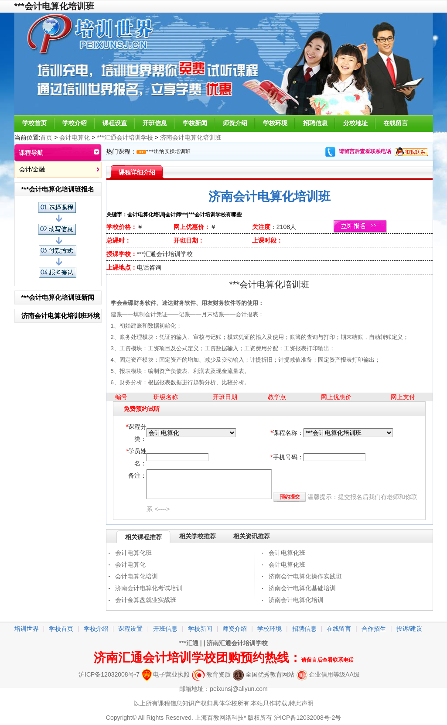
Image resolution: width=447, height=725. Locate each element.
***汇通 (188, 643)
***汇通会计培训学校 (125, 137)
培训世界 (26, 628)
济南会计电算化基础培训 (302, 588)
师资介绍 (235, 123)
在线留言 (395, 123)
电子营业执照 (166, 674)
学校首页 (34, 123)
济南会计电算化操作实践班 (305, 576)
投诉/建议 (409, 628)
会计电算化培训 (136, 576)
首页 (46, 137)
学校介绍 (74, 123)
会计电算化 (74, 137)
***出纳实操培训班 (168, 151)
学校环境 (275, 123)
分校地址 (355, 123)
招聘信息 (315, 123)
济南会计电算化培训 (296, 599)
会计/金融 (32, 169)
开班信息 (155, 123)
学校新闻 (195, 123)
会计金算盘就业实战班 (145, 599)
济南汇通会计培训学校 (237, 643)
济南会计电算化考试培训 (148, 588)
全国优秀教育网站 (263, 674)
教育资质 (211, 674)
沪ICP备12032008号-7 (109, 674)
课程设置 (114, 123)
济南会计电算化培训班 (190, 137)
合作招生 (374, 628)
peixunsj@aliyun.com (239, 688)
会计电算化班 (133, 552)
